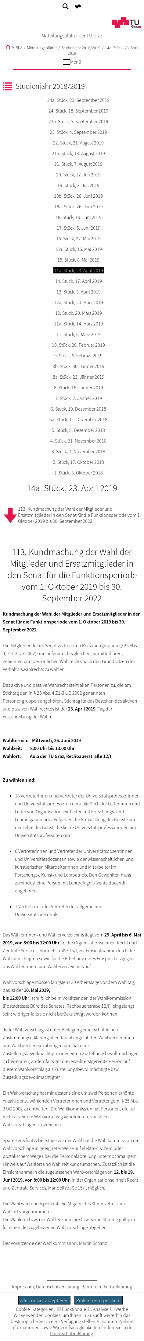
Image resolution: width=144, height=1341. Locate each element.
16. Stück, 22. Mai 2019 (78, 238)
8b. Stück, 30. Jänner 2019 (78, 366)
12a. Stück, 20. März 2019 (78, 302)
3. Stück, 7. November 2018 (78, 451)
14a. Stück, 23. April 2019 (78, 270)
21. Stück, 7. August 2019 (78, 164)
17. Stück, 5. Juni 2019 (78, 228)
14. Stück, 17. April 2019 (78, 281)
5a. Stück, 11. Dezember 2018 (78, 419)
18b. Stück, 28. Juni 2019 (78, 196)
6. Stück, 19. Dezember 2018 (78, 409)
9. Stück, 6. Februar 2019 (78, 356)
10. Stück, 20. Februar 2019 (78, 345)
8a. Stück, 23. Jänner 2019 (78, 377)
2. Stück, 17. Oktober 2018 (78, 462)
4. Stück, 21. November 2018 (78, 441)
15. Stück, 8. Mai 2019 (78, 260)
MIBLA (14, 47)
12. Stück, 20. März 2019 (78, 313)
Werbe (119, 1309)
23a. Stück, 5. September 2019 (78, 121)
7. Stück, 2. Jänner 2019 (78, 398)
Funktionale (71, 1309)
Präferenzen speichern (98, 1300)
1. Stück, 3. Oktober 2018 (78, 473)
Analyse (98, 1309)
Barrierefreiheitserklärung (106, 1287)
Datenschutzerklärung (57, 1287)
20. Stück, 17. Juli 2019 (78, 175)
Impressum (23, 1287)
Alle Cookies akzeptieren (44, 1300)
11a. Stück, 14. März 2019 (78, 324)
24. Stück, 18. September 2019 (78, 111)
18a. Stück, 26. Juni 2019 (78, 206)
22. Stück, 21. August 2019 (78, 143)
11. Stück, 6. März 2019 (78, 334)
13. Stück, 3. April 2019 (78, 292)
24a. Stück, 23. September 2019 (78, 100)
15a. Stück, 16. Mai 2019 (78, 249)
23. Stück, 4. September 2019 (78, 132)
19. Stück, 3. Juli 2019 (78, 185)
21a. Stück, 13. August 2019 (78, 153)
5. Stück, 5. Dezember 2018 (78, 430)
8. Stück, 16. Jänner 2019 (78, 387)
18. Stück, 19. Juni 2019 (79, 217)
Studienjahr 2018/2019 (80, 47)
